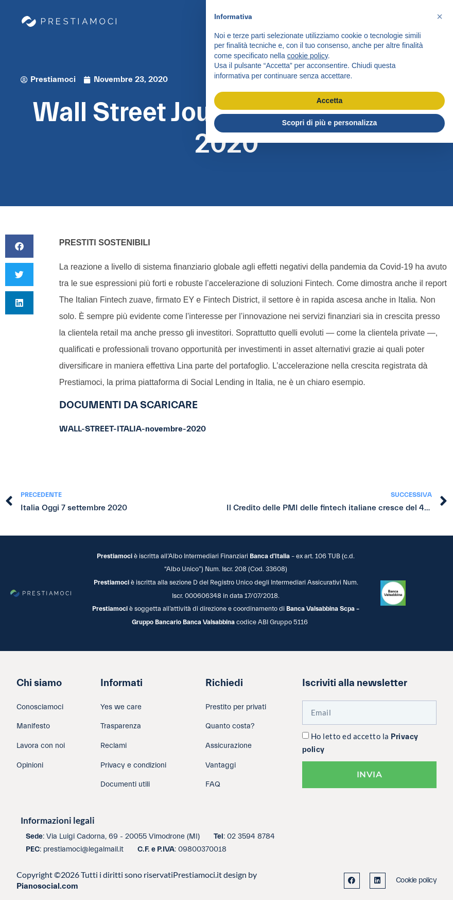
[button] (19, 246)
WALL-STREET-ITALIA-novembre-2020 (132, 429)
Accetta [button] (330, 100)
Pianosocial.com (47, 886)
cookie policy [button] (307, 56)
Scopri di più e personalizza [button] (329, 123)
